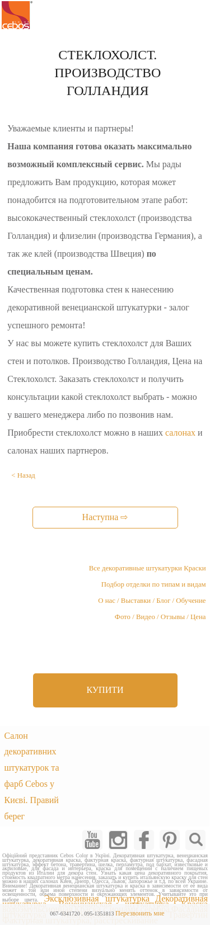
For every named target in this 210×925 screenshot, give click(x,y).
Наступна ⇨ (105, 517)
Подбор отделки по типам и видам (153, 584)
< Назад (23, 475)
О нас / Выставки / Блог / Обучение (152, 601)
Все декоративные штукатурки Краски (147, 568)
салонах (180, 432)
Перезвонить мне (140, 913)
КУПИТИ (104, 690)
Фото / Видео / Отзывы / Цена (160, 617)
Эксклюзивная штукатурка (97, 898)
